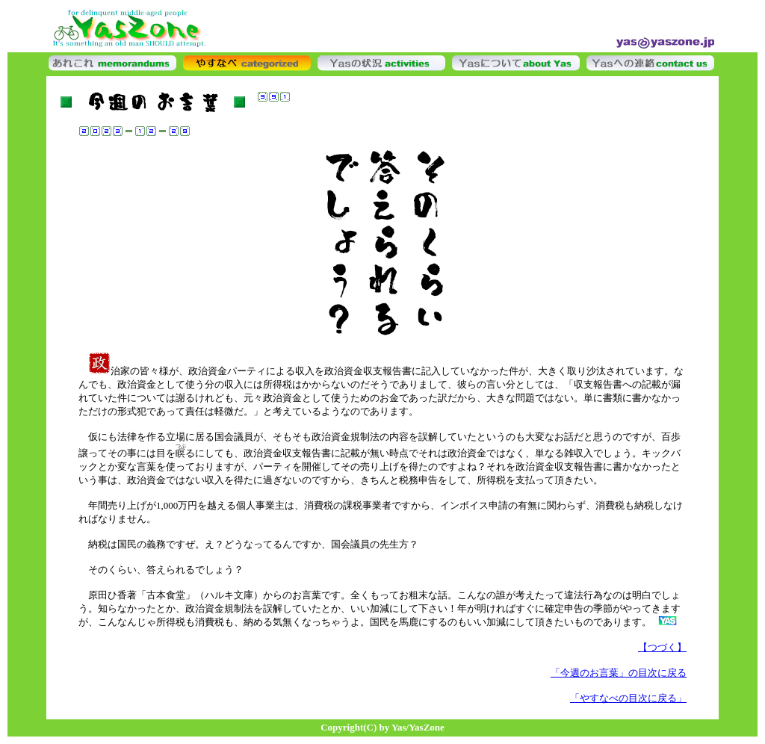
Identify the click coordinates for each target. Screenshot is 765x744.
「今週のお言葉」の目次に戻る (619, 672)
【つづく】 (662, 647)
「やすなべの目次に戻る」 (628, 698)
